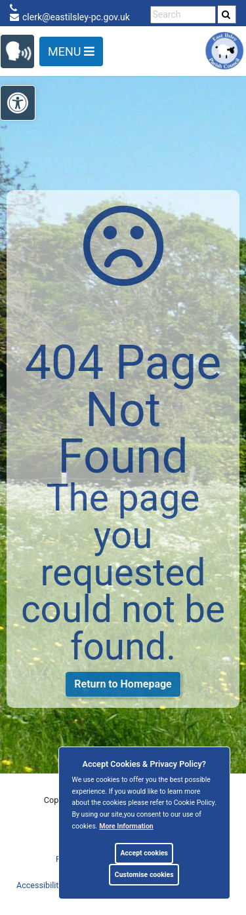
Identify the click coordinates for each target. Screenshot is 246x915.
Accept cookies (144, 853)
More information (126, 826)
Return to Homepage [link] (122, 684)
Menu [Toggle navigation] (71, 51)
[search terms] (183, 15)
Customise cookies (144, 874)
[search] (227, 14)
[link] (226, 14)
